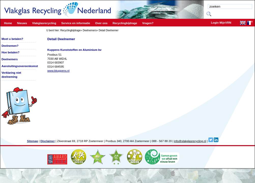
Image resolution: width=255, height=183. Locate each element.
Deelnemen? (10, 45)
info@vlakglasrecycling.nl (190, 141)
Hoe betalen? (10, 52)
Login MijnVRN (221, 22)
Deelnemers (89, 30)
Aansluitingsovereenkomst (20, 66)
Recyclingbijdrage (70, 30)
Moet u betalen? (12, 38)
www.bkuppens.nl (58, 70)
